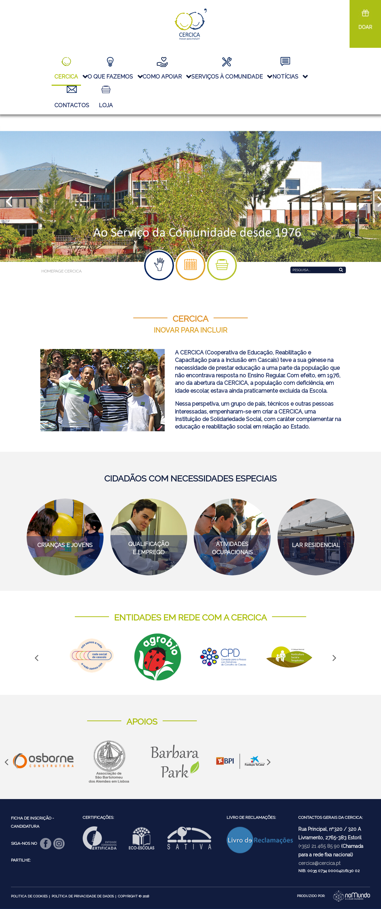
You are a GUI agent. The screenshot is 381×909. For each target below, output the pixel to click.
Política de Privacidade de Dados (83, 896)
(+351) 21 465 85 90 (319, 846)
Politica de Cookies (29, 896)
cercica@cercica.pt (319, 863)
